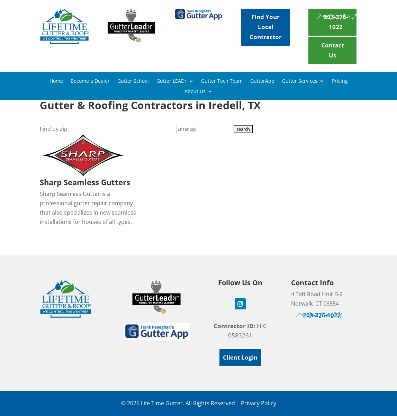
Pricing (340, 81)
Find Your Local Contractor (266, 27)
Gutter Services (299, 81)
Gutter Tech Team (222, 81)
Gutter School (133, 81)
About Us (195, 91)
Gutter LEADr (171, 81)
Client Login (240, 357)
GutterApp (262, 81)
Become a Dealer (90, 81)
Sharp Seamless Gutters (85, 182)
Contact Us (332, 50)
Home (56, 81)
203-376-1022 (336, 22)
